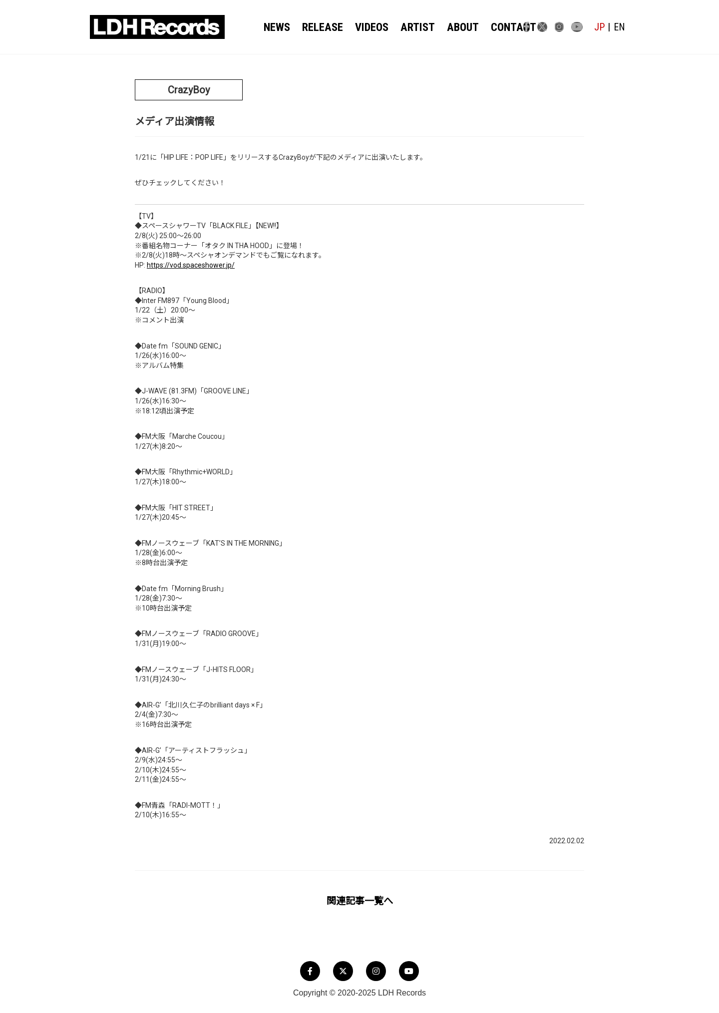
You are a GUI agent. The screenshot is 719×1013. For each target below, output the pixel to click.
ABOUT (450, 27)
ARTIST (409, 27)
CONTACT (495, 27)
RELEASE (321, 27)
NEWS (279, 27)
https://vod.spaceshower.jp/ (191, 265)
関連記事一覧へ (360, 901)
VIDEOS (367, 27)
